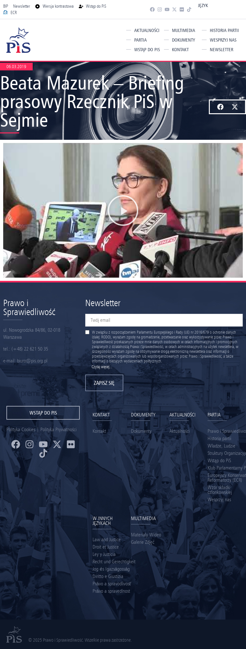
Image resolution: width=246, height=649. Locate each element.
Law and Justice (107, 539)
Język (203, 5)
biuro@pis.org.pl (32, 361)
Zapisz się (104, 383)
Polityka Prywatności (58, 429)
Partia (140, 40)
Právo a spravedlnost (111, 591)
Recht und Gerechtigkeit (114, 561)
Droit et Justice (106, 547)
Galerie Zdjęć (142, 542)
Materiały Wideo (146, 535)
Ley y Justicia (104, 554)
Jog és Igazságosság (111, 569)
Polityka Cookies (20, 429)
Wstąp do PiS (147, 49)
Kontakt (180, 49)
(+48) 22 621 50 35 (30, 349)
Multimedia (183, 30)
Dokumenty (183, 40)
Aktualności (147, 30)
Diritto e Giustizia (108, 576)
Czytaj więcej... (102, 366)
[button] (220, 107)
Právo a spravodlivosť (112, 584)
